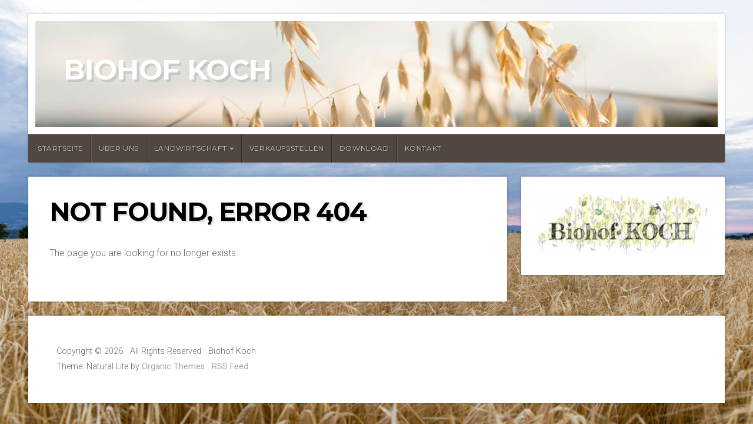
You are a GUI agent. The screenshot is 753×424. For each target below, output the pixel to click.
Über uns (119, 148)
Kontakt (423, 148)
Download (364, 148)
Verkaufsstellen (286, 148)
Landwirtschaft (190, 148)
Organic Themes (173, 367)
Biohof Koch (167, 69)
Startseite (61, 148)
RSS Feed (230, 367)
